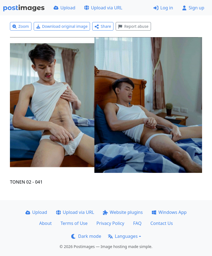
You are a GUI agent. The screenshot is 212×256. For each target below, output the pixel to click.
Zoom (20, 26)
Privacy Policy (110, 223)
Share (103, 26)
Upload (64, 8)
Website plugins (123, 212)
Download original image (62, 26)
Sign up (193, 8)
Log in (163, 8)
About (45, 223)
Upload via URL (103, 8)
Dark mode (86, 236)
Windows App (169, 212)
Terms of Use (74, 223)
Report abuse (133, 26)
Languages (122, 236)
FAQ (137, 223)
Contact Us (161, 223)
